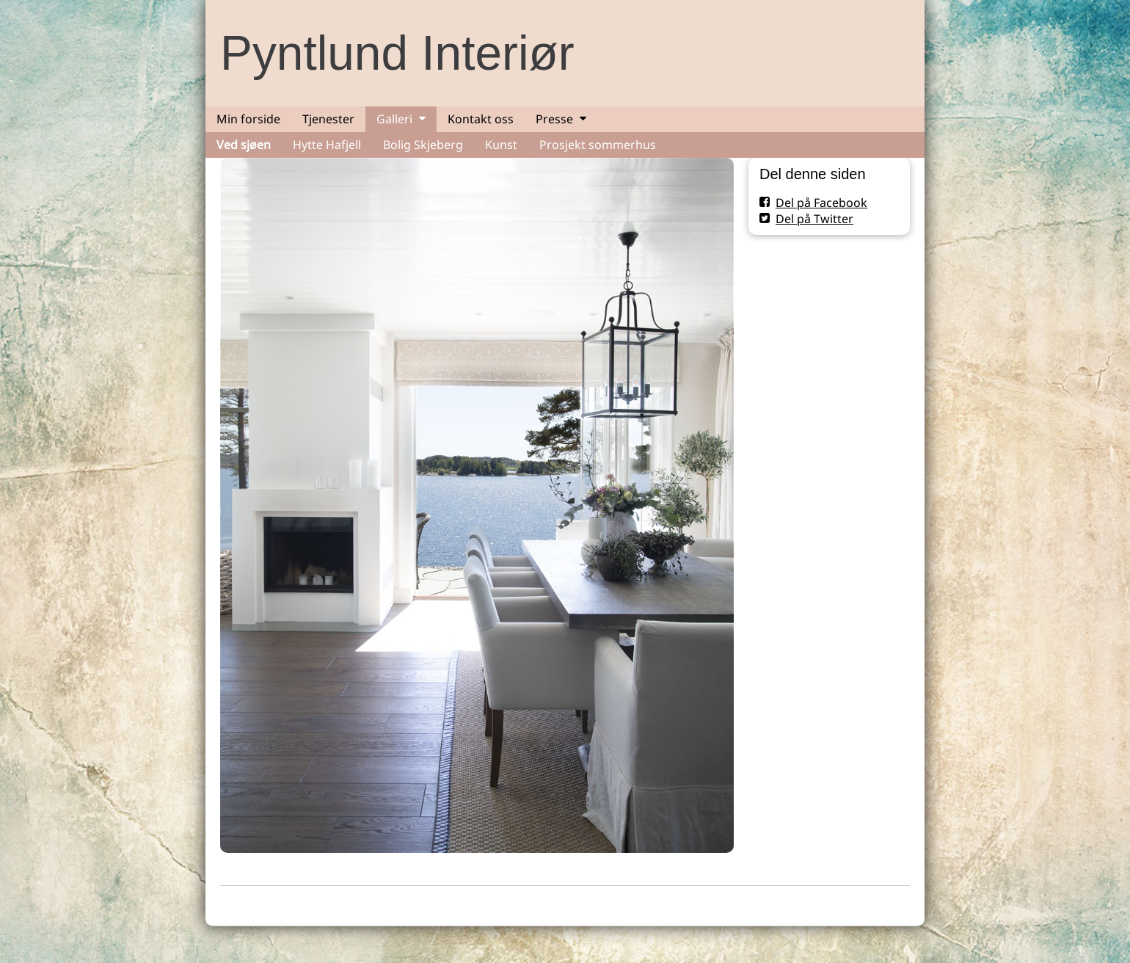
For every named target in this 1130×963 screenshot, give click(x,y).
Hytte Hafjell (327, 145)
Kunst (501, 145)
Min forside (248, 119)
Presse (554, 119)
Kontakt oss (481, 119)
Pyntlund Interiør (397, 53)
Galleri (394, 119)
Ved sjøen (243, 145)
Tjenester (328, 119)
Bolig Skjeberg (423, 145)
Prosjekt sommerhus (597, 145)
